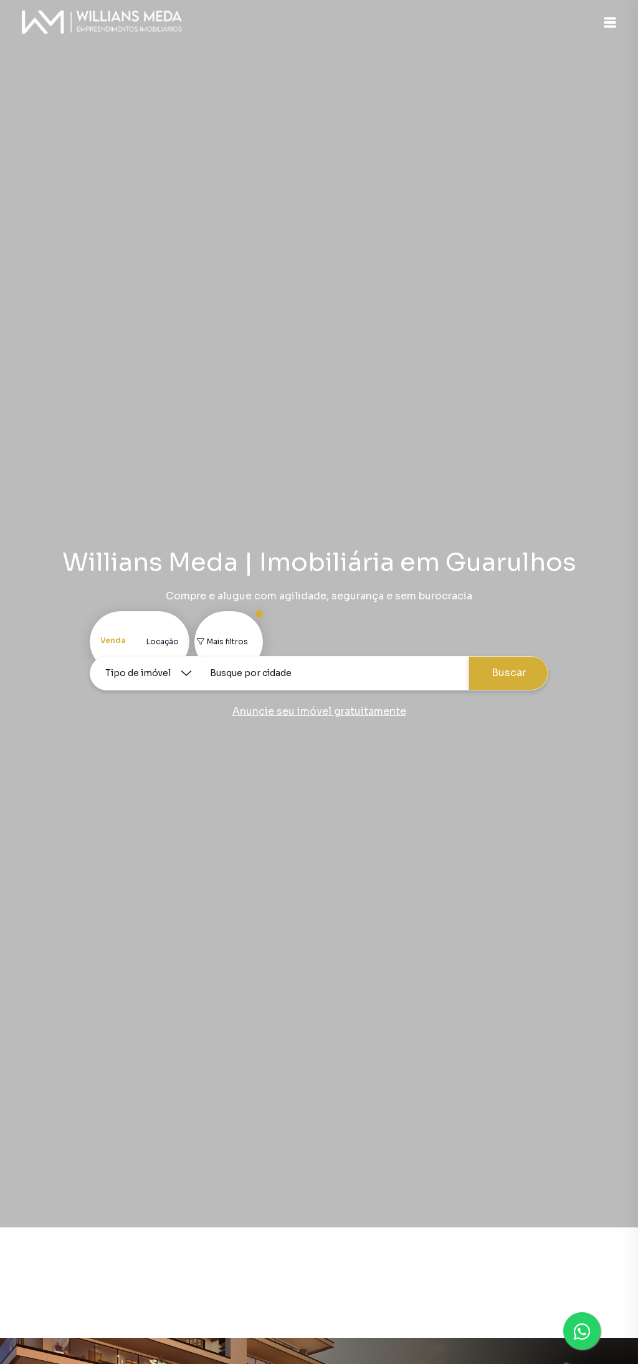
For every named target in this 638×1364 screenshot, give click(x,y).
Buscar (509, 672)
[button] (607, 22)
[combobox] (335, 673)
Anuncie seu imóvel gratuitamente (319, 711)
